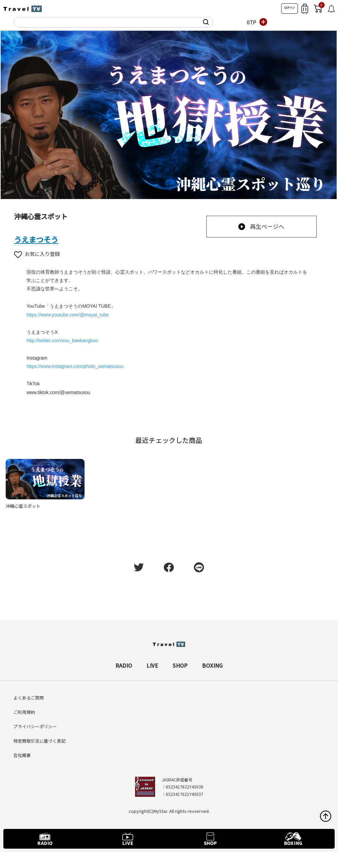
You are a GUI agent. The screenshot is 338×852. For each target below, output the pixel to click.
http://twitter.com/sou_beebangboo (62, 340)
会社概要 (22, 755)
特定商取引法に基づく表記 (39, 741)
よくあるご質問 (28, 697)
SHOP (180, 665)
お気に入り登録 (37, 253)
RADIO (123, 665)
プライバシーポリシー (35, 726)
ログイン (289, 7)
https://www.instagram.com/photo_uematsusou (74, 366)
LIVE (152, 665)
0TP (251, 22)
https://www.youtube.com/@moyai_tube (67, 314)
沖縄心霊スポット (23, 506)
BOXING (212, 665)
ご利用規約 (24, 712)
